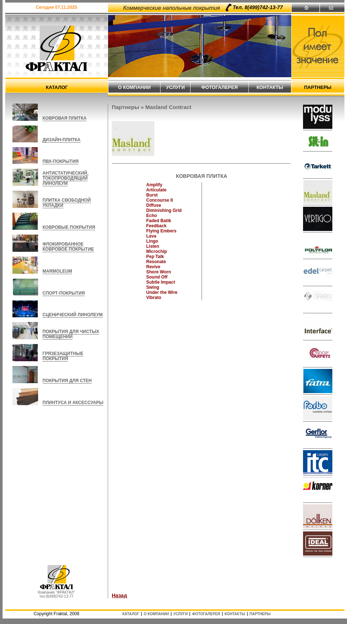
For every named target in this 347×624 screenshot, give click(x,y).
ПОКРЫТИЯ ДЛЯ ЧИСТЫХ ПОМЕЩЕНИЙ (71, 334)
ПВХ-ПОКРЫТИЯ (60, 161)
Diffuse (153, 205)
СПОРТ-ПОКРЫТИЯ (64, 293)
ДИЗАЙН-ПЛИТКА (62, 139)
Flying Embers (161, 230)
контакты (269, 87)
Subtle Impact (160, 282)
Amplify (154, 184)
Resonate (156, 261)
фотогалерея (219, 87)
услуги (175, 87)
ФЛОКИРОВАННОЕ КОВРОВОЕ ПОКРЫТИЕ (68, 247)
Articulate (156, 190)
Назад (119, 595)
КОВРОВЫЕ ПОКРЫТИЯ (69, 227)
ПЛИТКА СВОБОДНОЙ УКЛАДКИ (67, 203)
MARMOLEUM (57, 271)
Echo (151, 215)
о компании (134, 87)
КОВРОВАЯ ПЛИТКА (64, 118)
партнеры (318, 87)
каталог (57, 87)
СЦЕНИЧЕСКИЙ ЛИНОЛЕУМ (73, 314)
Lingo (152, 241)
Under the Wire (161, 292)
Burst (152, 195)
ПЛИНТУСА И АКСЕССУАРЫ (73, 402)
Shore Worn (158, 271)
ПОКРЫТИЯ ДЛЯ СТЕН (67, 380)
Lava (151, 236)
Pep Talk (155, 256)
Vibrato (153, 297)
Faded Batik (158, 220)
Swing (152, 287)
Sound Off (156, 277)
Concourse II (159, 200)
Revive (153, 266)
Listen (152, 246)
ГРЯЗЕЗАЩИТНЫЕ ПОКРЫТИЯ (63, 356)
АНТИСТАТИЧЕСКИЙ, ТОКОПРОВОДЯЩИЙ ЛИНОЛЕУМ (65, 178)
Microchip (156, 251)
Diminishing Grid (164, 210)
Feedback (156, 225)
